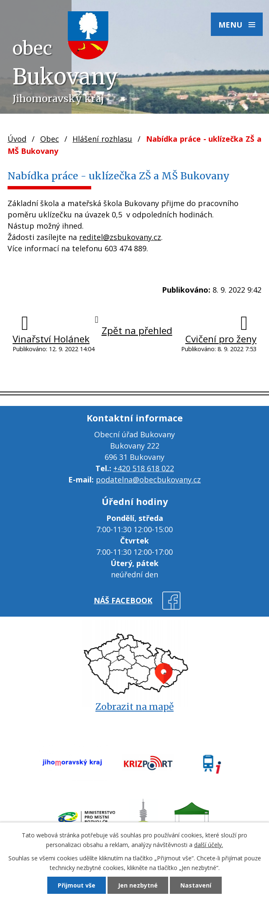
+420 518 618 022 (143, 468)
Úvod (17, 139)
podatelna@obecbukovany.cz (148, 480)
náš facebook (123, 600)
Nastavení (195, 885)
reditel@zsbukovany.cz (120, 237)
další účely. (208, 845)
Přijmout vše (76, 885)
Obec (49, 139)
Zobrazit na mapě (134, 706)
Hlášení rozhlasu (102, 139)
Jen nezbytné (138, 885)
